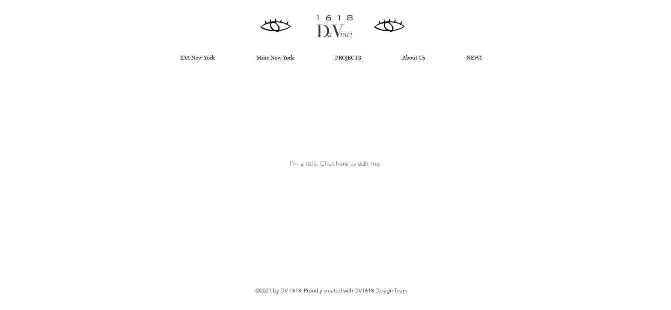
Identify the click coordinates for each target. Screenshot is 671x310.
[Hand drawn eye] (276, 26)
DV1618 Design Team (380, 290)
